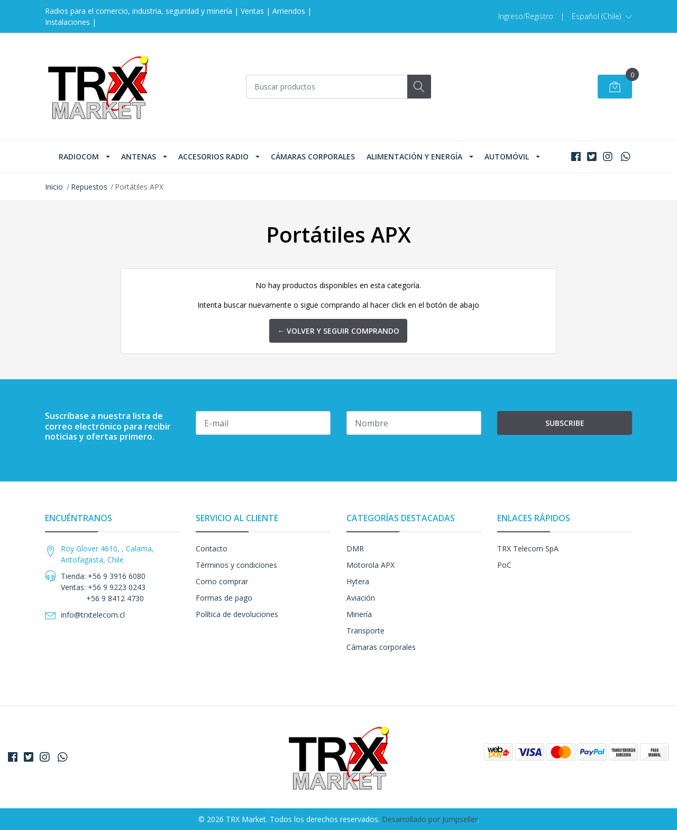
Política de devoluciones (237, 614)
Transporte (365, 631)
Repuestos (89, 187)
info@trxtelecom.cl (93, 615)
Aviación (360, 598)
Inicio (54, 187)
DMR (355, 548)
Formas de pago (224, 598)
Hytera (357, 581)
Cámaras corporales (313, 156)
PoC (504, 565)
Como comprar (222, 581)
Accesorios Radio (213, 156)
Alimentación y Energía (414, 156)
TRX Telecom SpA (528, 548)
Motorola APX (370, 565)
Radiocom (79, 156)
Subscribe (564, 423)
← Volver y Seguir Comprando (338, 331)
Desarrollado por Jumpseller (430, 819)
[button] (602, 16)
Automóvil (506, 156)
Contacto (211, 548)
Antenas (138, 156)
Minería (359, 614)
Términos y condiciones (236, 565)
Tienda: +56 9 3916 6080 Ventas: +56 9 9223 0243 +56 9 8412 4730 (103, 587)
